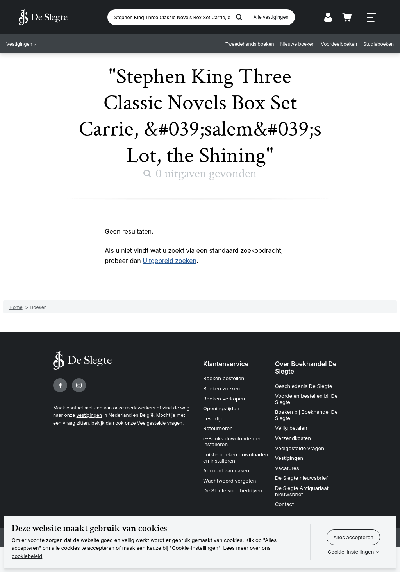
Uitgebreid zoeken (169, 261)
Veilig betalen (291, 428)
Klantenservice (225, 364)
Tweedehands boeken (249, 44)
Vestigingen (19, 44)
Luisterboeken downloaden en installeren (235, 457)
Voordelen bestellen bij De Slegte (306, 399)
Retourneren (218, 428)
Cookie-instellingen (351, 551)
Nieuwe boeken (297, 44)
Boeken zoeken (221, 388)
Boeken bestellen (223, 378)
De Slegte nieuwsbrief (301, 478)
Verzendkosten (293, 438)
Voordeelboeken (339, 44)
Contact (284, 504)
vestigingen (89, 415)
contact (74, 408)
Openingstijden (221, 408)
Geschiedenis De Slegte (303, 386)
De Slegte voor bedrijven (232, 490)
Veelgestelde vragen (159, 423)
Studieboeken (378, 44)
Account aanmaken (226, 470)
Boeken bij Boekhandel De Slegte (306, 415)
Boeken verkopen (224, 398)
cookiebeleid (27, 556)
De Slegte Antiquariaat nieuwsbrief (302, 491)
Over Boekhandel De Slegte (306, 367)
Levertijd (213, 418)
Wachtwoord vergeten (229, 480)
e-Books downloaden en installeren (232, 441)
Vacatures (287, 468)
